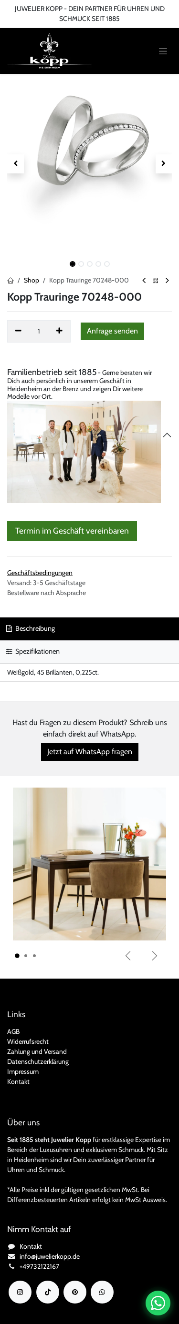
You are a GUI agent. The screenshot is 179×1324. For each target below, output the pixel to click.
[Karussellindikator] (17, 955)
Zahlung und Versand (37, 1051)
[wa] (102, 1292)
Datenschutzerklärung (38, 1061)
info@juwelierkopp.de (50, 1256)
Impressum (23, 1071)
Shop (31, 280)
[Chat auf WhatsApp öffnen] (158, 1303)
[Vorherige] (127, 955)
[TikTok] (47, 1292)
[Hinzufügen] (60, 331)
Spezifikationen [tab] (33, 651)
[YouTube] (74, 1292)
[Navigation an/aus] (163, 51)
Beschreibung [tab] (30, 628)
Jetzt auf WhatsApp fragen (89, 751)
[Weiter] (154, 955)
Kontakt (18, 1081)
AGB (13, 1031)
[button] (15, 163)
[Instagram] (20, 1292)
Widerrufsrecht (28, 1041)
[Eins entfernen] (18, 331)
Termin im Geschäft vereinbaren (72, 531)
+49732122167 (39, 1266)
